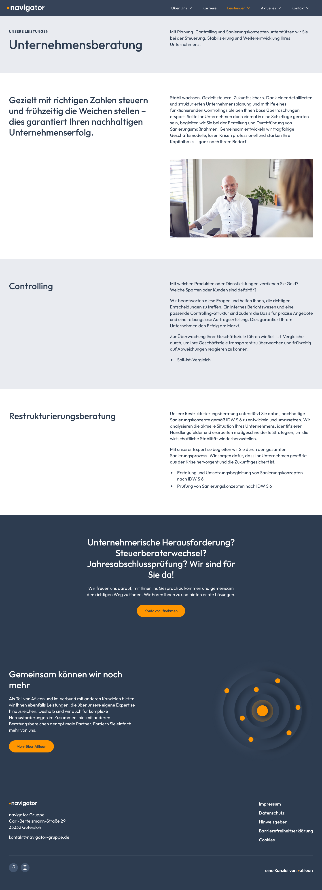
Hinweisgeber (273, 822)
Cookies (267, 840)
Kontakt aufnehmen (161, 610)
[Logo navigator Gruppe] (25, 8)
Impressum (270, 804)
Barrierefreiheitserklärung (286, 831)
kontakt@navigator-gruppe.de (39, 837)
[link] (13, 867)
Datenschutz (271, 813)
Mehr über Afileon (31, 746)
